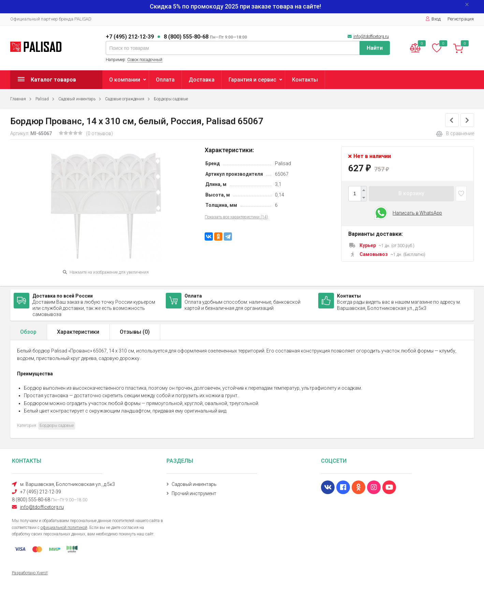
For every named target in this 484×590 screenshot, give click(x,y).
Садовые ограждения (124, 99)
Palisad (42, 99)
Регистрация (461, 18)
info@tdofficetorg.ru (371, 36)
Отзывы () (135, 332)
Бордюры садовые (171, 99)
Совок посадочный (144, 59)
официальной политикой (64, 527)
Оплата (165, 79)
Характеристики (78, 332)
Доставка (202, 79)
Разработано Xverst (30, 573)
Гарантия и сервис (252, 79)
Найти (375, 48)
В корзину (411, 193)
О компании (124, 79)
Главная (18, 99)
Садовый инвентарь (77, 99)
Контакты (305, 79)
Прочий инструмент (194, 493)
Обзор (28, 332)
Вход (433, 18)
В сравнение (455, 133)
